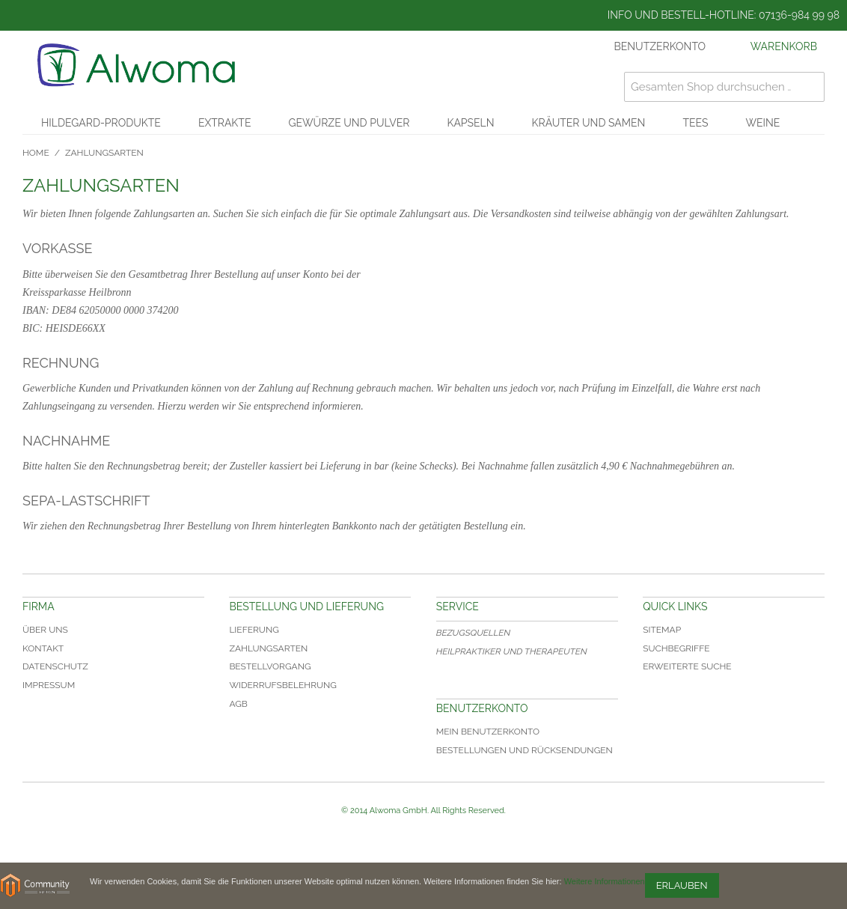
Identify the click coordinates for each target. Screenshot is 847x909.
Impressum (48, 685)
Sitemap (662, 629)
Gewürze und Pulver (348, 123)
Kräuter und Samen (589, 123)
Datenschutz (55, 666)
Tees (695, 123)
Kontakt (43, 648)
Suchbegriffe (676, 648)
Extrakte (224, 123)
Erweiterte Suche (687, 666)
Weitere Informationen (604, 881)
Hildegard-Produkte (101, 123)
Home (35, 153)
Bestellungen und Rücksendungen (524, 750)
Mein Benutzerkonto (487, 731)
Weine (762, 123)
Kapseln (470, 123)
